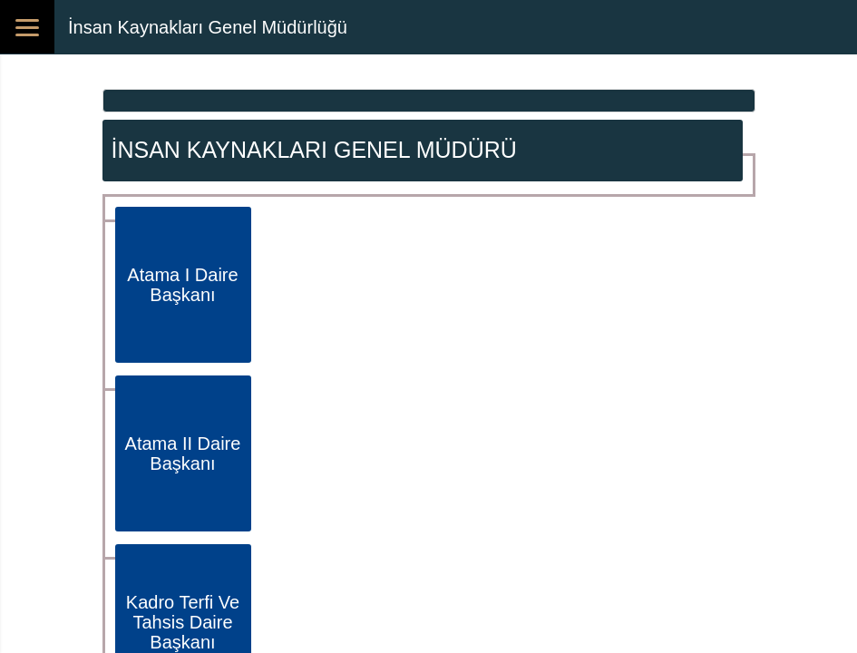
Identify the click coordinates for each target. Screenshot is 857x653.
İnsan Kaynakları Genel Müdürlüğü (207, 27)
